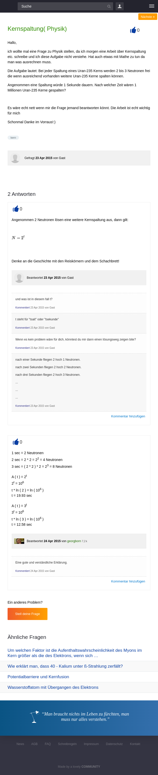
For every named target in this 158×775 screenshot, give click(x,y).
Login (120, 6)
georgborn (74, 541)
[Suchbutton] (109, 6)
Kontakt (135, 744)
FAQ (48, 744)
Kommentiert (22, 307)
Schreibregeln (67, 744)
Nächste (148, 17)
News (20, 744)
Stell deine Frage (27, 614)
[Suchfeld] (65, 6)
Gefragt (29, 158)
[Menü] (152, 6)
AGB (34, 744)
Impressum (91, 744)
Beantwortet (35, 278)
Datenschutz (114, 744)
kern (13, 137)
